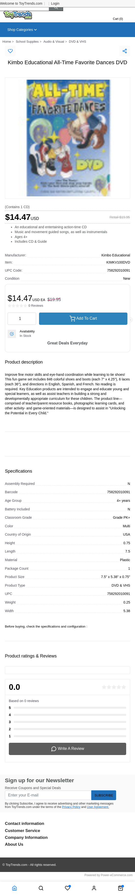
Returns (37, 48)
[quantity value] (22, 319)
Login (55, 3)
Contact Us (86, 48)
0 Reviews (35, 305)
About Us (61, 48)
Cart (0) (118, 19)
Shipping (14, 48)
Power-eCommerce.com (117, 875)
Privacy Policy (71, 807)
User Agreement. (98, 807)
